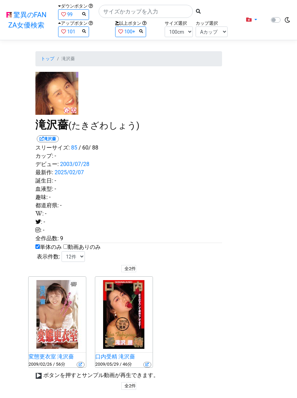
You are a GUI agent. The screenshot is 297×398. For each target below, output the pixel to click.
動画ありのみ (84, 247)
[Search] (146, 11)
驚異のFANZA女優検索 (26, 20)
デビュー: (47, 164)
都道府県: (47, 205)
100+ (130, 31)
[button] (252, 20)
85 (74, 147)
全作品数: (47, 238)
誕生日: (44, 180)
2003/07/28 (74, 164)
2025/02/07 (69, 172)
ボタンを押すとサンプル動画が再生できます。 (101, 375)
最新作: (44, 172)
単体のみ (51, 247)
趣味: (41, 197)
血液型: (44, 189)
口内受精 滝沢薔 (115, 356)
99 (73, 14)
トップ (47, 58)
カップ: (44, 156)
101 (73, 31)
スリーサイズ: (52, 147)
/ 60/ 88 (88, 147)
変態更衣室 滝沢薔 (51, 356)
